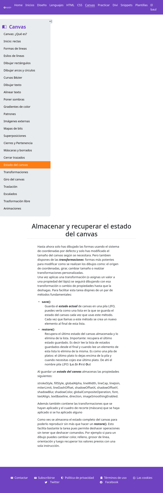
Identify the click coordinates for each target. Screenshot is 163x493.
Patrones (10, 114)
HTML (70, 5)
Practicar (104, 5)
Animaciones (12, 208)
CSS (79, 5)
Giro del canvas (14, 179)
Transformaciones (16, 172)
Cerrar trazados (14, 157)
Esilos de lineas (14, 56)
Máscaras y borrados (18, 150)
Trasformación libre (17, 201)
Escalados (10, 194)
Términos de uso (113, 478)
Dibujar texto (12, 85)
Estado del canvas (16, 165)
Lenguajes (56, 5)
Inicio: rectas (12, 41)
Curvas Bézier (13, 77)
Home (18, 5)
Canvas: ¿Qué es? (15, 34)
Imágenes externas (17, 121)
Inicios (29, 5)
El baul (154, 7)
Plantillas (141, 5)
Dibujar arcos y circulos (19, 70)
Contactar (19, 478)
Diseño (42, 5)
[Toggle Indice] (51, 21)
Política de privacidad (77, 478)
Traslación (10, 187)
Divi (115, 5)
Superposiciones (15, 136)
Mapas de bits (13, 128)
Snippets (126, 5)
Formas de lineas (15, 48)
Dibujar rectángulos (17, 63)
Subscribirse (44, 478)
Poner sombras (14, 99)
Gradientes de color (17, 107)
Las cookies (142, 478)
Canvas (90, 5)
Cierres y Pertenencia (18, 143)
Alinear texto (12, 92)
